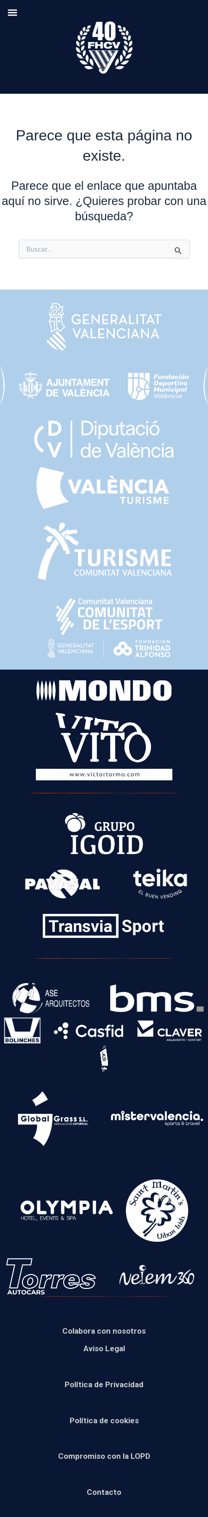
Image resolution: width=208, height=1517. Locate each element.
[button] (12, 12)
